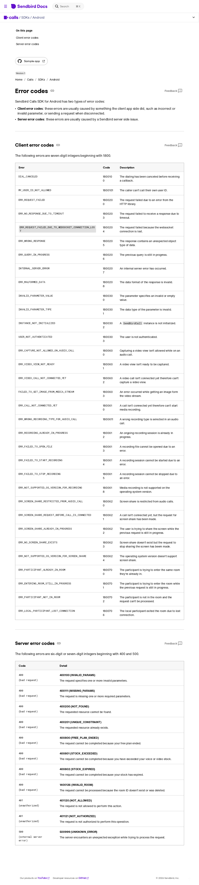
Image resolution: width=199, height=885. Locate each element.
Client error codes (27, 38)
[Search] (68, 6)
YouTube (44, 878)
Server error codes (27, 44)
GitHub (84, 878)
